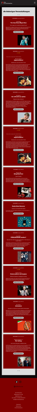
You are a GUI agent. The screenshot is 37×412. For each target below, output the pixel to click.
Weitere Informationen (18, 31)
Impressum (18, 404)
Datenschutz (18, 406)
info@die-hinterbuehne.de (18, 399)
